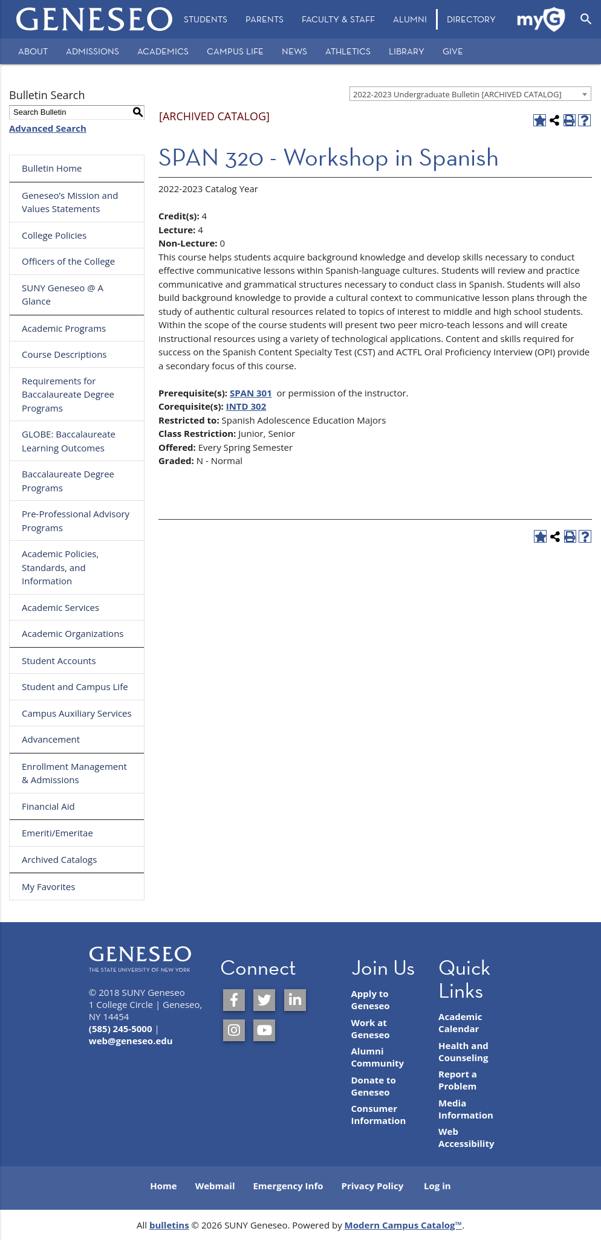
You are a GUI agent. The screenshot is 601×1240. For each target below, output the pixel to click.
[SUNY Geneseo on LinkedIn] (295, 1000)
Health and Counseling (463, 1051)
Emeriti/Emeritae (57, 833)
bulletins (169, 1225)
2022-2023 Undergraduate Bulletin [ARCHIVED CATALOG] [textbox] (457, 94)
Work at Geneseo (370, 1028)
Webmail (215, 1186)
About (33, 51)
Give (453, 51)
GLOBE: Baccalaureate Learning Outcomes (68, 441)
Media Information (465, 1109)
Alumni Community (377, 1057)
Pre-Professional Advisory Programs (75, 521)
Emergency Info (288, 1186)
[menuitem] (205, 19)
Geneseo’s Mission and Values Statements (70, 202)
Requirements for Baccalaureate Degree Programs (68, 394)
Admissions (92, 51)
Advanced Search (47, 128)
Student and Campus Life (75, 686)
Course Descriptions (64, 354)
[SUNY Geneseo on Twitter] (264, 1000)
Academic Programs (64, 328)
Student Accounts (59, 660)
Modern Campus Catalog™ (404, 1225)
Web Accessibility (466, 1137)
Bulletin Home (52, 168)
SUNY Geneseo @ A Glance (62, 295)
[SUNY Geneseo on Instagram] (234, 1030)
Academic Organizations (73, 633)
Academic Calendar (460, 1022)
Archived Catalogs (59, 859)
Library (406, 51)
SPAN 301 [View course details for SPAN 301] (251, 393)
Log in (437, 1186)
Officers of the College (68, 261)
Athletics (348, 51)
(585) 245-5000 (120, 1028)
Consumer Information (378, 1114)
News (294, 51)
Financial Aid (48, 806)
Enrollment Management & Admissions (74, 773)
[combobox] (470, 93)
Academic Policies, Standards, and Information (60, 567)
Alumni (410, 19)
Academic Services (60, 607)
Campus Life (235, 51)
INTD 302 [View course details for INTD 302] (246, 406)
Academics (163, 51)
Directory (471, 19)
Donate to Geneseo (373, 1086)
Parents (264, 19)
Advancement (51, 739)
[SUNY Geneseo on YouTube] (264, 1030)
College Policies (54, 235)
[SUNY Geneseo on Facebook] (234, 1000)
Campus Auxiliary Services (77, 713)
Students (205, 19)
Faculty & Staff (338, 19)
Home (163, 1186)
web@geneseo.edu (131, 1041)
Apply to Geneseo (370, 999)
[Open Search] (586, 19)
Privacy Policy (373, 1186)
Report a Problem (457, 1080)
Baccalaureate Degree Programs (68, 481)
